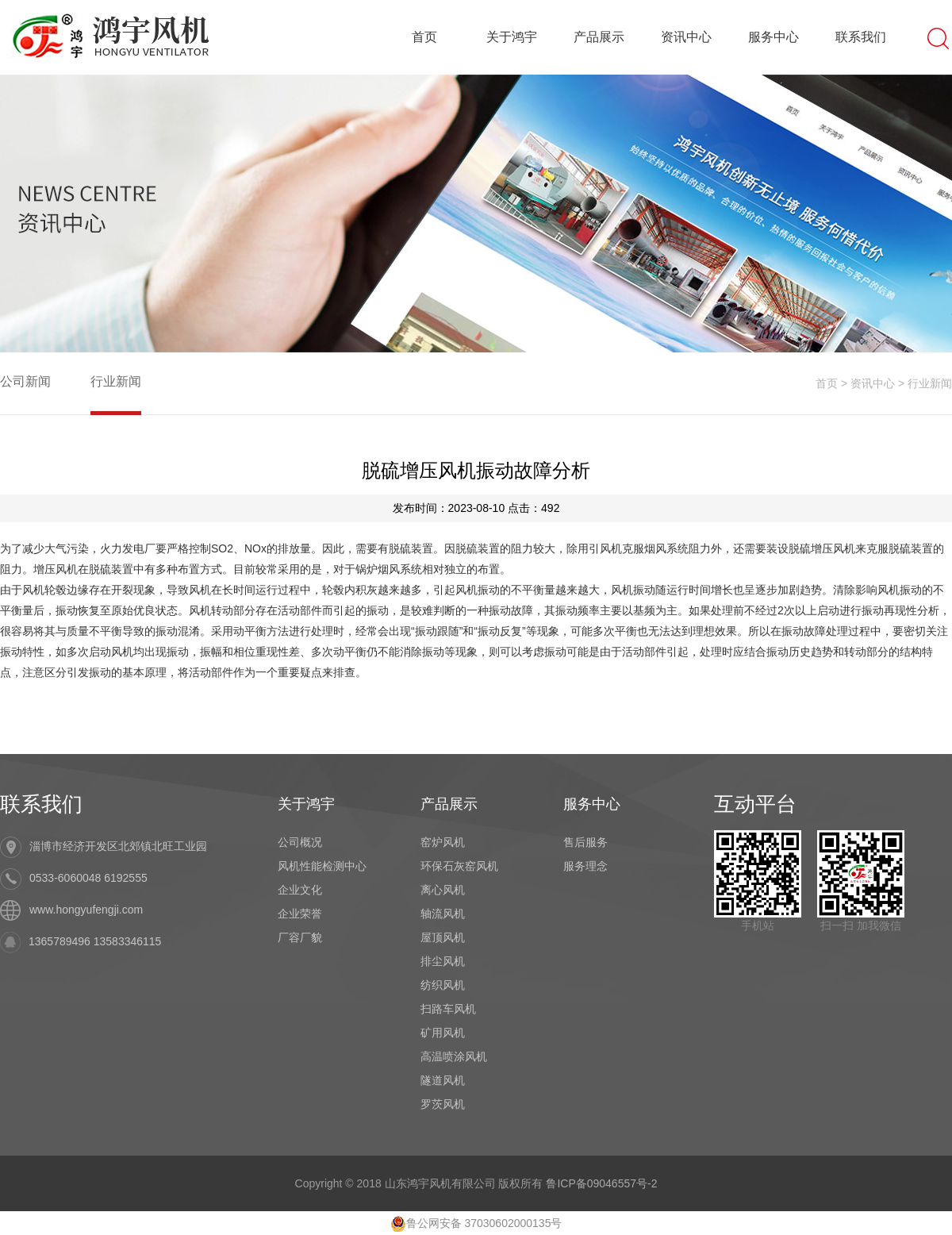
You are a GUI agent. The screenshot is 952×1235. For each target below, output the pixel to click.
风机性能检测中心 (322, 866)
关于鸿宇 (511, 37)
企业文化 (300, 889)
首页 (424, 37)
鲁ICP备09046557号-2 (601, 1183)
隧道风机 (442, 1080)
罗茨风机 (442, 1104)
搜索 (938, 37)
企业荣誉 (300, 913)
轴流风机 (442, 913)
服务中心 (773, 37)
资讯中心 (686, 37)
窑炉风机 (442, 842)
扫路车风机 (448, 1008)
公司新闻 (25, 381)
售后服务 (585, 842)
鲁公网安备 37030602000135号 (476, 1223)
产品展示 (599, 37)
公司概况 (300, 842)
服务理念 (585, 866)
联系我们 (860, 37)
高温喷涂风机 (453, 1056)
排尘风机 (442, 961)
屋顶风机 (442, 937)
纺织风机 (442, 985)
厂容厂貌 (300, 937)
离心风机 (442, 889)
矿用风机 (442, 1032)
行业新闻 (115, 381)
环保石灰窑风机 (459, 866)
